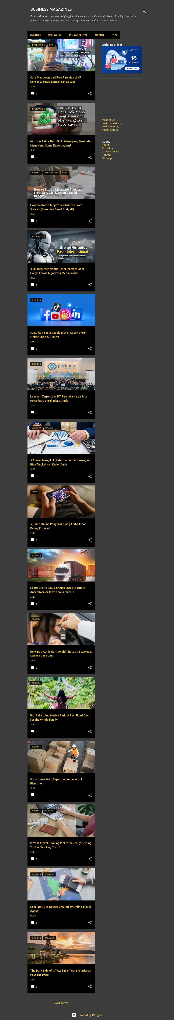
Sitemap (107, 158)
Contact (106, 155)
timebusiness (110, 129)
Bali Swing (54, 35)
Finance (100, 35)
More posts (61, 1003)
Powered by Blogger (87, 1015)
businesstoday (110, 126)
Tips (114, 35)
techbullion (109, 119)
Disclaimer (108, 148)
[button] (90, 93)
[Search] (144, 11)
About (105, 145)
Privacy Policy (110, 151)
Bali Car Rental (77, 35)
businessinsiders (112, 123)
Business (35, 35)
